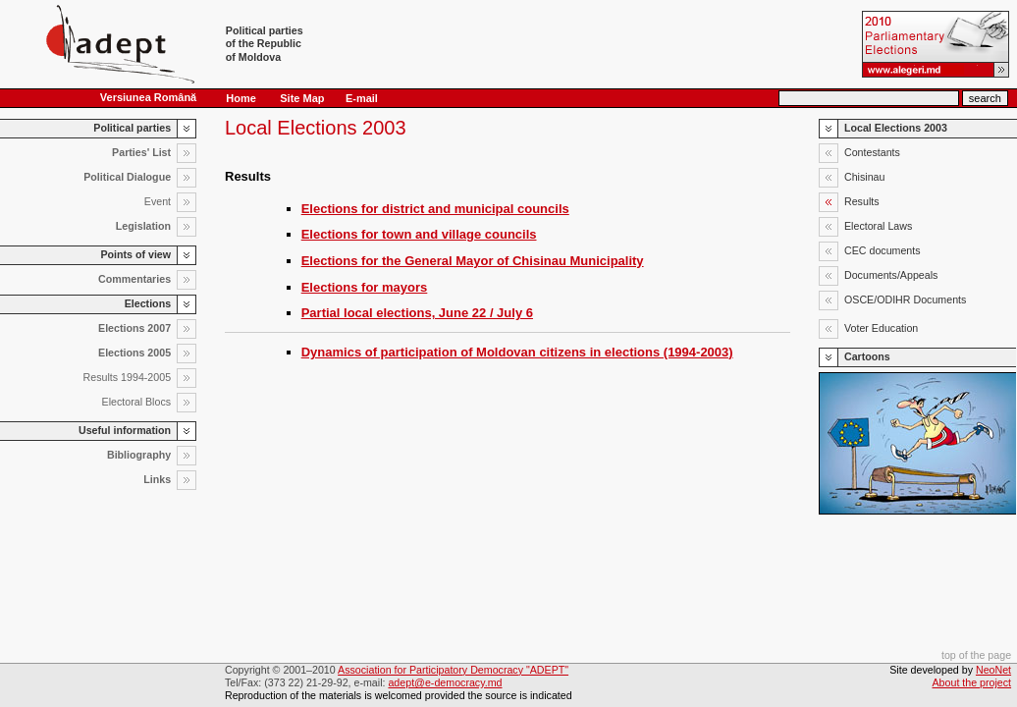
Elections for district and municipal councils (435, 208)
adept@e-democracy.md (445, 682)
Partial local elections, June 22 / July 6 (417, 312)
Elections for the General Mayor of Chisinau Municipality (472, 260)
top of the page (976, 655)
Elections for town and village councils (419, 234)
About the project (972, 682)
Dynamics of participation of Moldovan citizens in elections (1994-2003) (517, 352)
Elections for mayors (364, 287)
